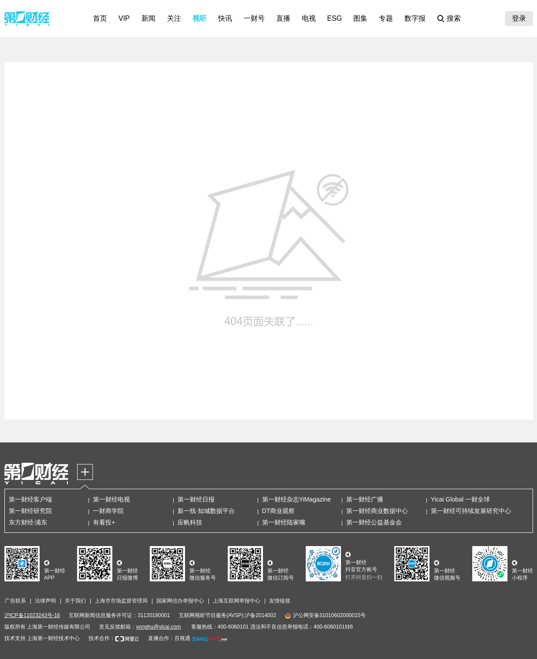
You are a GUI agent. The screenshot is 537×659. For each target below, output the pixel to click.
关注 (174, 18)
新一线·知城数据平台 (206, 510)
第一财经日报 (196, 499)
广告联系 (15, 601)
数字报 (415, 18)
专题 (386, 18)
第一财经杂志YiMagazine (296, 499)
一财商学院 (108, 510)
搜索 (454, 18)
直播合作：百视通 (169, 638)
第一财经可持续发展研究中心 (471, 510)
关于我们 (75, 601)
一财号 (254, 18)
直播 (283, 18)
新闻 (148, 18)
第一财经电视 (111, 499)
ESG (334, 18)
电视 (309, 18)
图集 (360, 18)
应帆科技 (190, 522)
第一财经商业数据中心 (377, 510)
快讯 (225, 18)
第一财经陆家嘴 (283, 522)
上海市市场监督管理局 (121, 601)
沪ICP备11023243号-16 (32, 615)
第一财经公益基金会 (374, 522)
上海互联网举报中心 (236, 601)
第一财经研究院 (30, 510)
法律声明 (45, 601)
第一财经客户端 (30, 499)
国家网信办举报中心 (180, 601)
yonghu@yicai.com (158, 627)
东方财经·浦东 (28, 522)
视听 (200, 18)
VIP (124, 18)
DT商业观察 (278, 510)
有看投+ (104, 522)
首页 (100, 18)
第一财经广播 (364, 499)
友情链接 (279, 601)
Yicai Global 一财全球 (460, 499)
